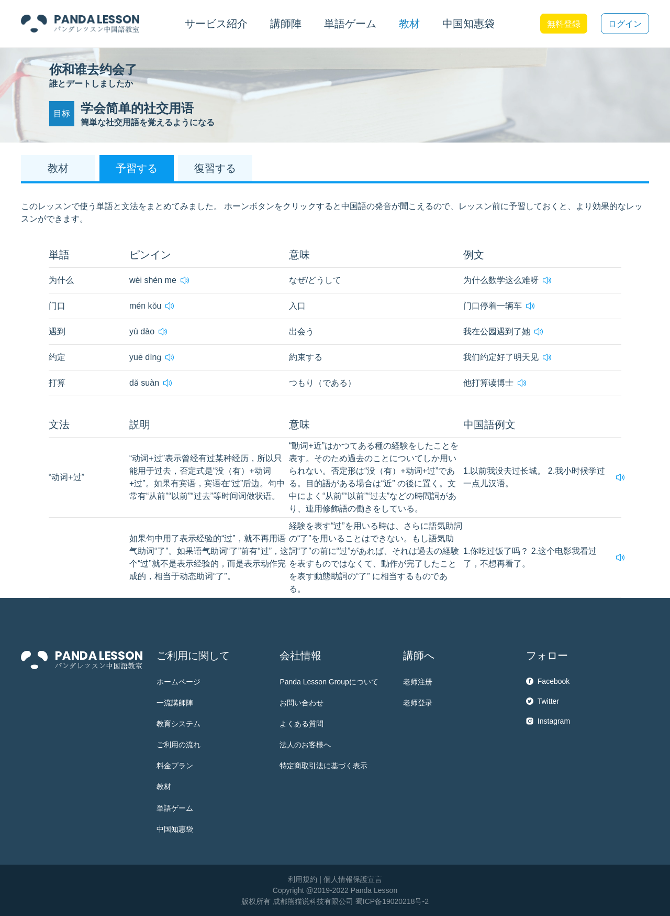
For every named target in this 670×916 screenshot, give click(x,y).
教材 (164, 786)
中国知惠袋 (468, 23)
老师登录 (417, 703)
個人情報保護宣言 (352, 879)
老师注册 (417, 682)
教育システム (178, 723)
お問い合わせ (301, 703)
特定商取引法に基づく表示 (323, 765)
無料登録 (563, 23)
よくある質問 (301, 723)
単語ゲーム (175, 808)
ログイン (625, 23)
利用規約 (302, 879)
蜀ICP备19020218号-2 (392, 901)
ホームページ (178, 682)
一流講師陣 (175, 703)
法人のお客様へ (305, 744)
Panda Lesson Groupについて (329, 682)
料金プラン (175, 765)
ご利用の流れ (178, 744)
